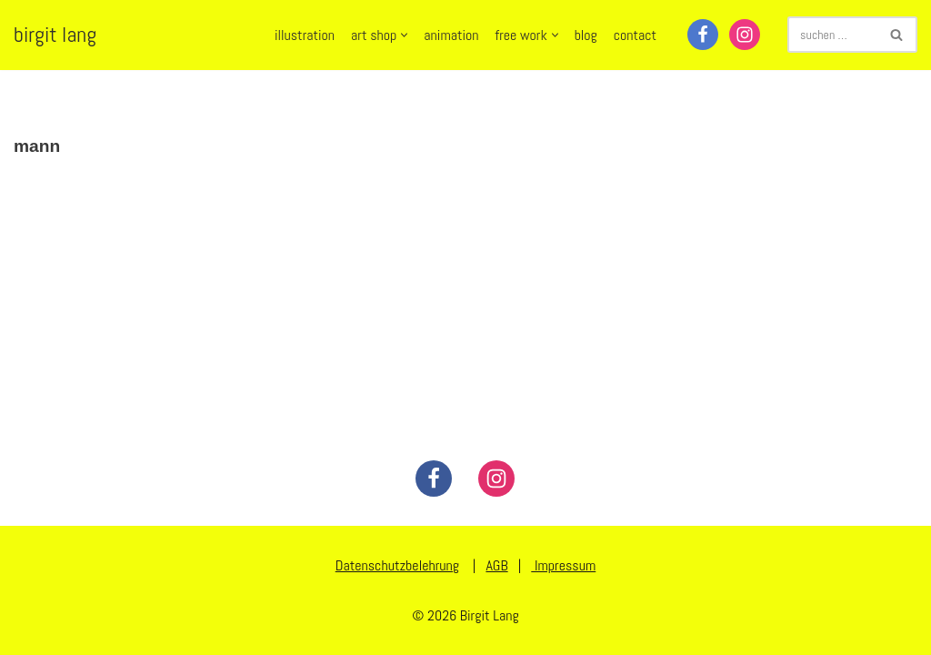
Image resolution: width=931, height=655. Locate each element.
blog (586, 35)
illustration (305, 35)
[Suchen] (831, 34)
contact (635, 35)
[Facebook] (702, 34)
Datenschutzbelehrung (397, 565)
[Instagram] (744, 34)
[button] (404, 35)
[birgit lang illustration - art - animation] (55, 35)
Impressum (563, 565)
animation (451, 35)
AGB (496, 565)
